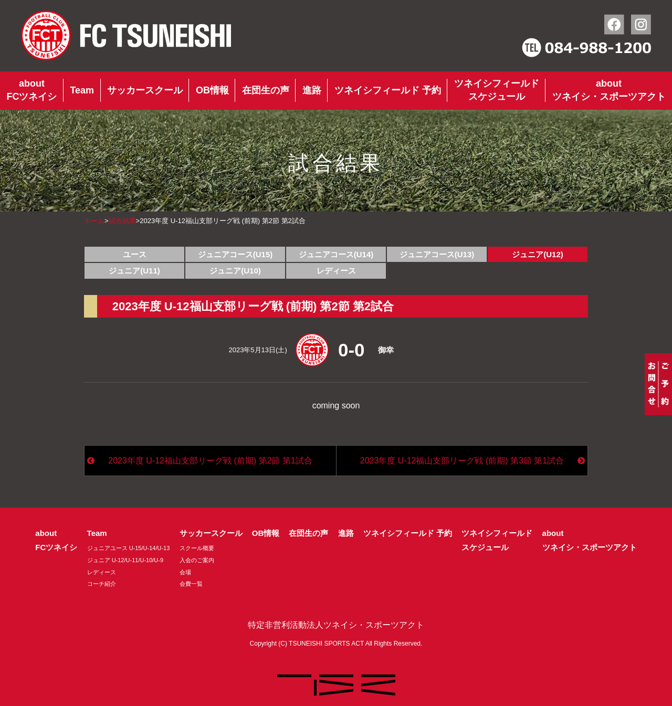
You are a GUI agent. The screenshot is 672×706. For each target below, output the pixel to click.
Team (82, 90)
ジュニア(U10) (235, 270)
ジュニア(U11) (134, 270)
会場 (185, 572)
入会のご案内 (197, 560)
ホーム (94, 221)
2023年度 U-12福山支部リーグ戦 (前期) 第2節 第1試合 (210, 460)
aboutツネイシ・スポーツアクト (609, 90)
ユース (134, 254)
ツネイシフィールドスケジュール (496, 90)
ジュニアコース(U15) (235, 254)
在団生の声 (265, 90)
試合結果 (122, 221)
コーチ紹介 (101, 584)
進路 (311, 90)
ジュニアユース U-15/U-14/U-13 (128, 548)
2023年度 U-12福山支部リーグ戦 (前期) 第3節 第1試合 (462, 460)
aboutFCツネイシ (31, 90)
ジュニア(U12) (537, 254)
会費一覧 (191, 584)
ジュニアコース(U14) (336, 254)
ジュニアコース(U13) (437, 254)
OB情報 (212, 90)
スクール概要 (197, 548)
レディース (336, 270)
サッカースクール (145, 90)
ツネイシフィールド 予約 (387, 90)
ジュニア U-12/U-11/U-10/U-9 (125, 560)
